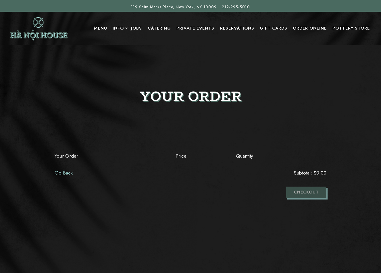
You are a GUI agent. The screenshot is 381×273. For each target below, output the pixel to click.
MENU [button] (100, 28)
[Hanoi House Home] (38, 28)
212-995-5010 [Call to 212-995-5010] (236, 7)
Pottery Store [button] (351, 28)
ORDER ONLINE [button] (310, 28)
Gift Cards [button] (273, 28)
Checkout (306, 192)
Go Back (64, 172)
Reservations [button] (237, 28)
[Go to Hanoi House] (174, 7)
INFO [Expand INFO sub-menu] (119, 28)
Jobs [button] (136, 28)
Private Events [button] (195, 28)
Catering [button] (159, 28)
